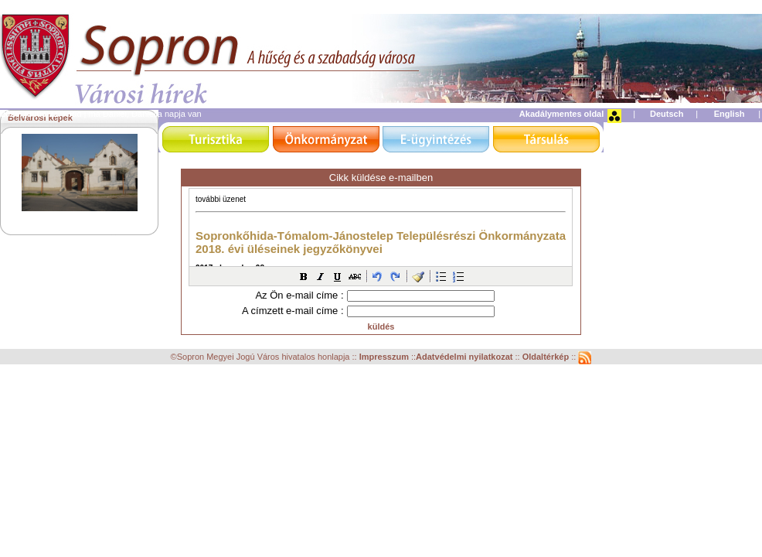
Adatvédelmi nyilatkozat (464, 356)
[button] (303, 276)
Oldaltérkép (547, 356)
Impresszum (385, 356)
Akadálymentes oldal (561, 113)
